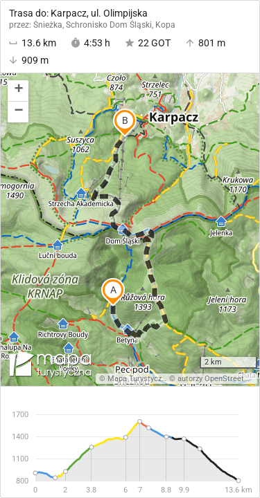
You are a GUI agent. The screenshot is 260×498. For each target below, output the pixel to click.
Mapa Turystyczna (138, 378)
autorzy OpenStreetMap (218, 378)
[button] (18, 91)
